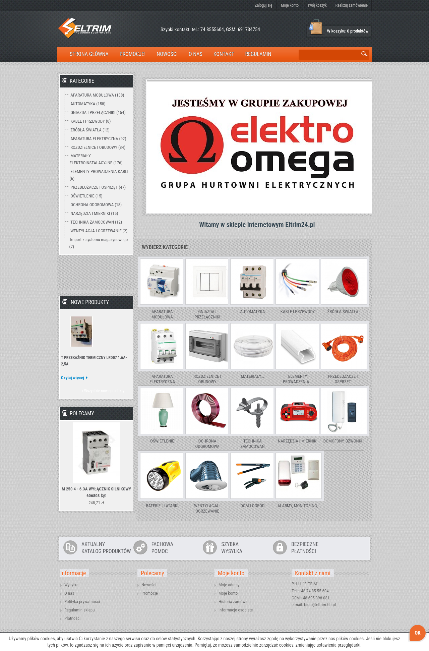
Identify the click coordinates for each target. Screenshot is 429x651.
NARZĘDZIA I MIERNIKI (297, 440)
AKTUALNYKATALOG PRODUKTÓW (106, 547)
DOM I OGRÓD (252, 505)
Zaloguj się (263, 5)
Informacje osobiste (236, 609)
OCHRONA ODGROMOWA (207, 443)
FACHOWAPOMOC (162, 547)
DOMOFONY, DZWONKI (342, 440)
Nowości (148, 584)
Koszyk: (316, 27)
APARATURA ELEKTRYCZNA (162, 379)
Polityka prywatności (82, 601)
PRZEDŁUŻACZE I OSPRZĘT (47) (98, 187)
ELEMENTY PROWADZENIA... (298, 379)
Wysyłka (71, 584)
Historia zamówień (234, 601)
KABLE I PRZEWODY (298, 311)
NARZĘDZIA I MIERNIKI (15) (94, 213)
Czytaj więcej (72, 377)
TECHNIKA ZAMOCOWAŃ (252, 443)
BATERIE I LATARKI (162, 505)
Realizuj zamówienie (351, 5)
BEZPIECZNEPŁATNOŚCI (304, 547)
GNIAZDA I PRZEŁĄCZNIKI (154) (98, 112)
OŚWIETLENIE (162, 440)
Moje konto (290, 5)
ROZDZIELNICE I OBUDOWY (207, 379)
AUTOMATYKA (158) (87, 103)
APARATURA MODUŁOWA (162, 314)
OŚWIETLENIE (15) (86, 195)
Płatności (72, 618)
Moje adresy (229, 584)
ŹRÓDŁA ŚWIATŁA (342, 311)
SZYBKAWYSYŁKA (231, 547)
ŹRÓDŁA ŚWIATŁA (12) (90, 129)
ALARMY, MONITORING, (298, 505)
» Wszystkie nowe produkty (102, 391)
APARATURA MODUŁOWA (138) (97, 95)
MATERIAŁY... (252, 376)
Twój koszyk (317, 5)
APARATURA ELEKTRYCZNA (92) (98, 138)
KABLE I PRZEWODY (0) (90, 121)
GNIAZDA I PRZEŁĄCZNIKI (207, 314)
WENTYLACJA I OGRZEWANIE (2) (98, 230)
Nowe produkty (90, 302)
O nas (69, 593)
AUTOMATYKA (252, 311)
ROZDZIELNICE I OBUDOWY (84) (97, 147)
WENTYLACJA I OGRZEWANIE (207, 508)
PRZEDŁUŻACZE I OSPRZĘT (343, 379)
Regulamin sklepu (79, 609)
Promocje (149, 593)
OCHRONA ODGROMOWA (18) (96, 204)
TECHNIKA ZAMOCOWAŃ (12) (96, 222)
